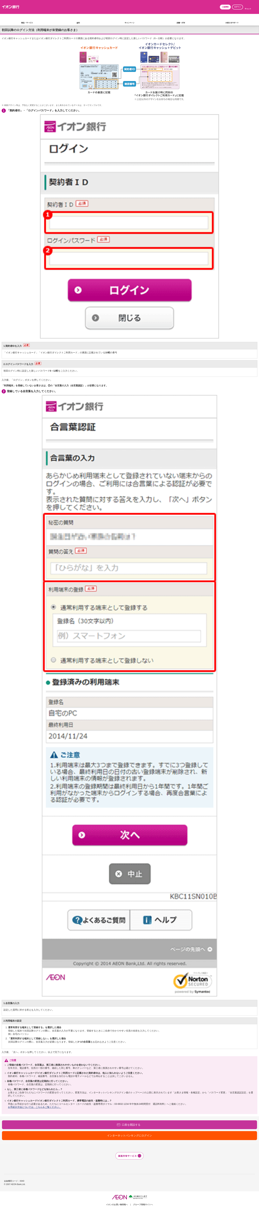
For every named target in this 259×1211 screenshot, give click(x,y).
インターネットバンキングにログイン (129, 1135)
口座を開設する (131, 1124)
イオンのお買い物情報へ (117, 1204)
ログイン (237, 7)
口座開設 (225, 7)
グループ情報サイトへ (143, 1204)
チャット (248, 9)
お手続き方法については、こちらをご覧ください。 (34, 1107)
